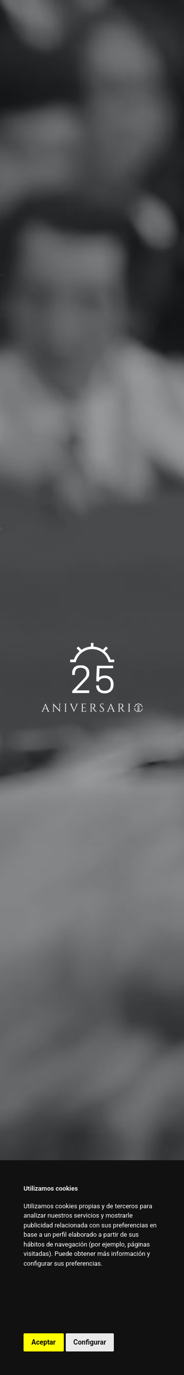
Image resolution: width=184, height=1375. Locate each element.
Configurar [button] (90, 1342)
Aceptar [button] (43, 1342)
